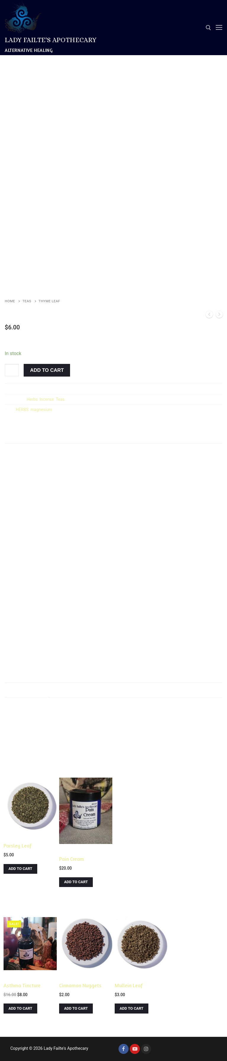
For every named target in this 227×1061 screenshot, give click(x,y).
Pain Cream (71, 859)
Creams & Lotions (76, 850)
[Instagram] (146, 1049)
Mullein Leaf (129, 985)
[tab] (17, 437)
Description (17, 436)
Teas (26, 301)
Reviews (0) (113, 436)
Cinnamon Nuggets (80, 985)
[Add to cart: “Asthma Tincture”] (20, 1008)
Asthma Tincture (22, 985)
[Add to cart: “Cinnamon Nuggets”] (76, 1008)
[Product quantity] (12, 370)
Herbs (32, 399)
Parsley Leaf (18, 845)
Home (10, 301)
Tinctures (13, 976)
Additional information (65, 436)
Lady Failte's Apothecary (51, 40)
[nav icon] (219, 28)
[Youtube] (135, 1049)
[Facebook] (124, 1049)
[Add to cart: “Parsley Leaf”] (20, 869)
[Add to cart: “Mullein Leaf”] (131, 1008)
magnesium (41, 409)
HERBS (22, 409)
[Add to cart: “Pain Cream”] (76, 882)
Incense (47, 399)
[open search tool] (208, 27)
